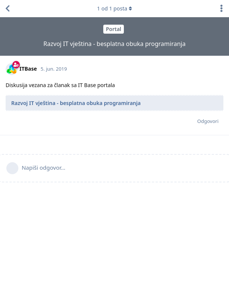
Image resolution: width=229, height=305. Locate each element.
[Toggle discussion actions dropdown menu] (221, 8)
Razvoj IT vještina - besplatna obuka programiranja (76, 103)
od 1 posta (114, 8)
